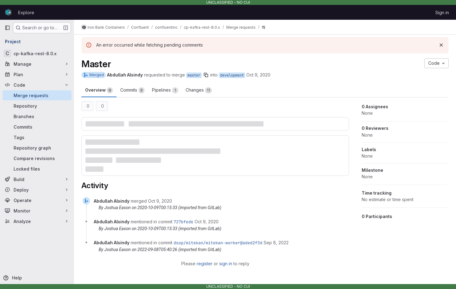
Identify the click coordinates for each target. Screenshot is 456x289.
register (204, 263)
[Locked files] (37, 169)
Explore (26, 12)
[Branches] (37, 116)
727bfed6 (183, 222)
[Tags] (37, 137)
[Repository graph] (37, 148)
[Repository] (37, 106)
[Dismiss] (441, 45)
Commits (132, 90)
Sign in (442, 12)
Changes (199, 90)
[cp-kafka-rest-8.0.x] (37, 53)
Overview (99, 90)
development (232, 75)
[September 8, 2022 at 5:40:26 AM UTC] (276, 242)
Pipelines (165, 90)
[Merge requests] (37, 95)
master (193, 75)
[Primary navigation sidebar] (7, 28)
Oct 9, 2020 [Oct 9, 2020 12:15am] (258, 74)
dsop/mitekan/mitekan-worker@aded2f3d (218, 243)
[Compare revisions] (37, 158)
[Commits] (37, 127)
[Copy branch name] (206, 75)
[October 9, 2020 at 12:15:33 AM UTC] (160, 201)
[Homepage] (8, 12)
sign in (225, 263)
